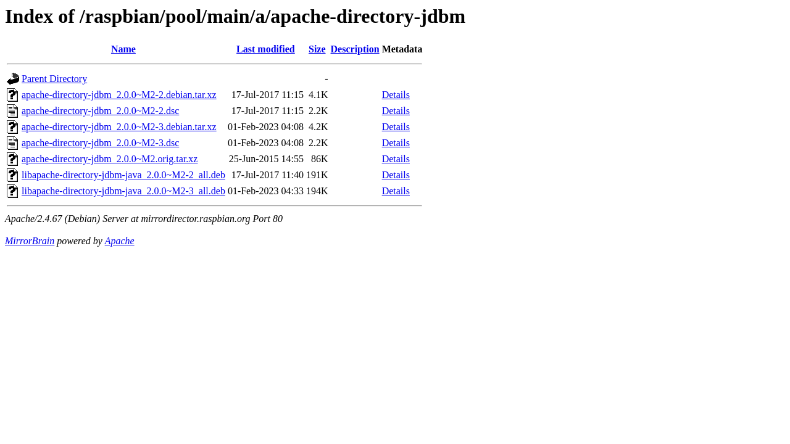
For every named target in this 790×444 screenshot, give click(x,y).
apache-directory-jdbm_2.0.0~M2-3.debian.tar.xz (119, 126)
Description (355, 49)
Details (396, 94)
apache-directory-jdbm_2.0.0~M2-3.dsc (100, 143)
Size (317, 49)
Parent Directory (54, 78)
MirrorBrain (29, 241)
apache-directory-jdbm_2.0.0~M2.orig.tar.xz (110, 159)
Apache (120, 241)
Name (123, 49)
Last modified (265, 49)
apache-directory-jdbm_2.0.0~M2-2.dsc (100, 110)
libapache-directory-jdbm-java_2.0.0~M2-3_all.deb (123, 191)
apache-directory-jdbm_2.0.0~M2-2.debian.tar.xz (119, 94)
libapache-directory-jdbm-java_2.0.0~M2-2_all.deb (123, 175)
